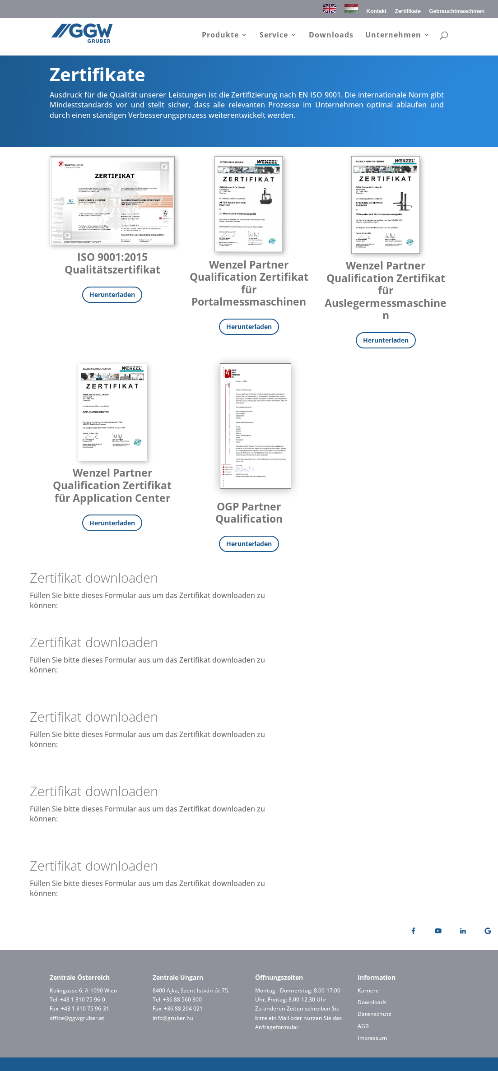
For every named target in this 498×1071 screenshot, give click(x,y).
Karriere (368, 990)
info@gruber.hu (173, 1018)
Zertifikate (408, 11)
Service (274, 36)
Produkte (220, 36)
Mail (283, 1018)
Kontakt (377, 11)
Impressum (372, 1038)
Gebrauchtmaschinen (456, 11)
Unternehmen (393, 36)
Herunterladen (112, 294)
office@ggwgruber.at (77, 1018)
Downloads (331, 36)
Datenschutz (374, 1014)
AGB (363, 1026)
